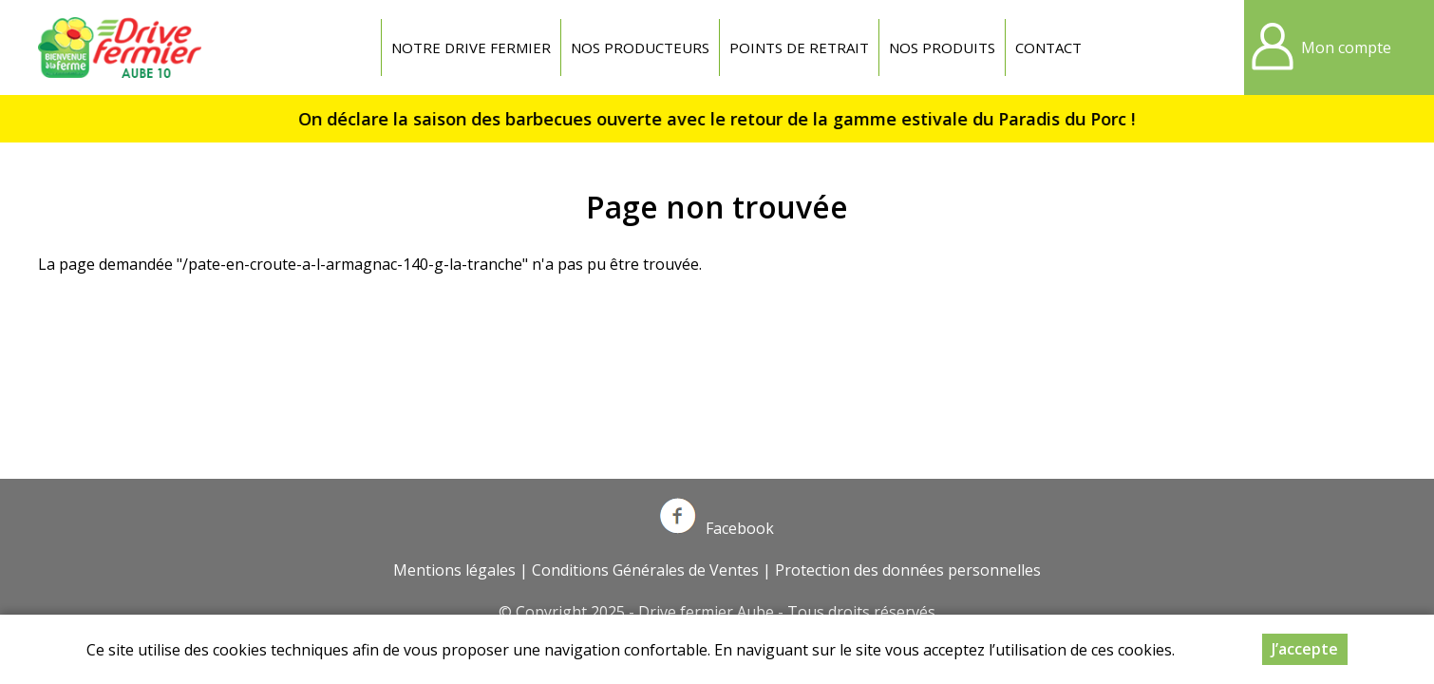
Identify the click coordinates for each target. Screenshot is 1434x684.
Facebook (717, 528)
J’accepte (1305, 650)
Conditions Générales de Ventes (645, 570)
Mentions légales (454, 570)
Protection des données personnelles (908, 570)
